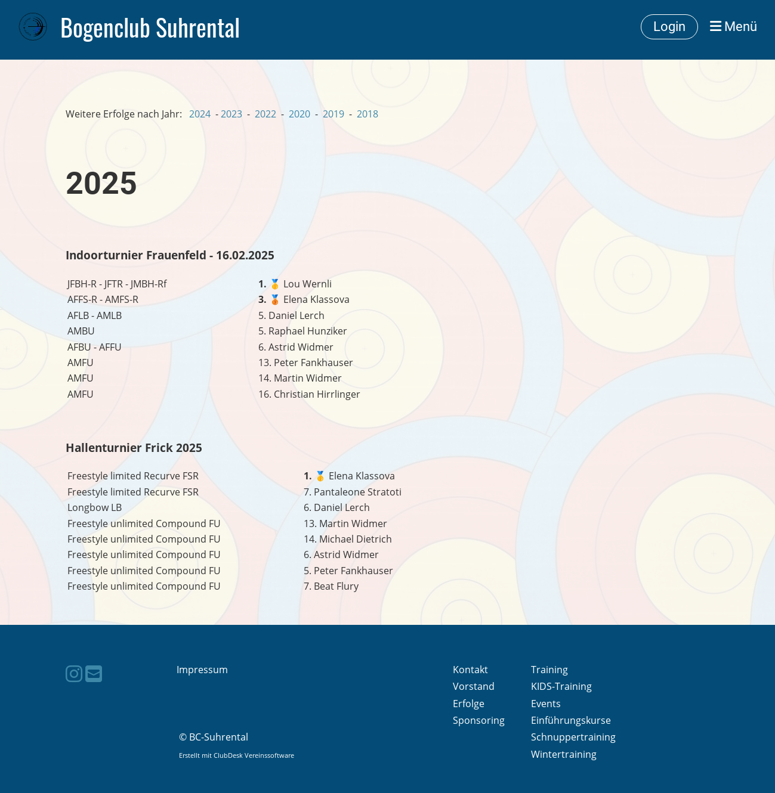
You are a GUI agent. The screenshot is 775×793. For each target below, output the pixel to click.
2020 (299, 113)
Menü (733, 26)
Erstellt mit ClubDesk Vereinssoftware (236, 755)
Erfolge (468, 703)
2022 (265, 113)
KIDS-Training (561, 686)
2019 (333, 113)
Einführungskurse (571, 720)
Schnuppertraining (573, 737)
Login (669, 26)
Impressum (202, 669)
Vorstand (474, 686)
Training (549, 669)
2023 (231, 113)
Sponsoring (479, 720)
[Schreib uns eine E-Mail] (93, 673)
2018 (367, 113)
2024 (200, 113)
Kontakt (470, 669)
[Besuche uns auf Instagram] (74, 673)
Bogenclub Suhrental (150, 27)
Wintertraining (564, 754)
